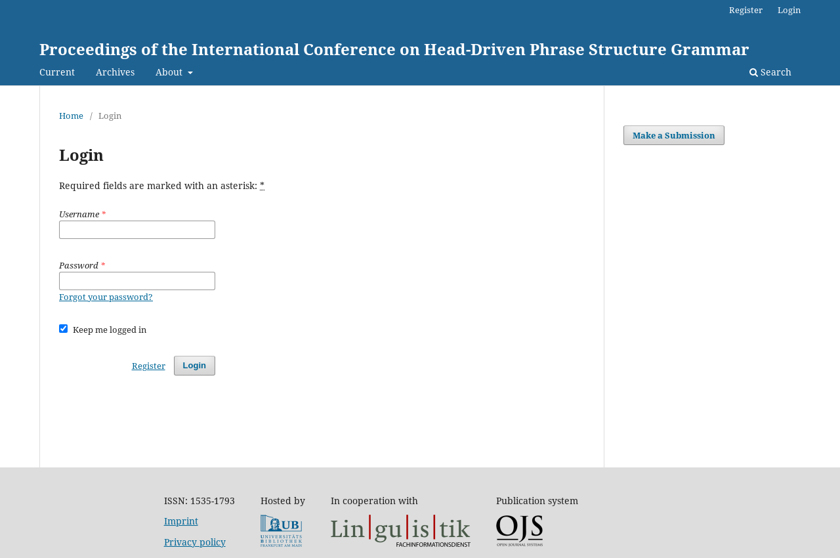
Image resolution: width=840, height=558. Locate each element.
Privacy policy (195, 542)
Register (746, 10)
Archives (115, 72)
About (170, 72)
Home (71, 115)
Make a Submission (674, 135)
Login (789, 10)
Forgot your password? (106, 297)
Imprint (181, 521)
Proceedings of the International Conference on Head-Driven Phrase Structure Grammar (394, 49)
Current (57, 72)
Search (770, 72)
